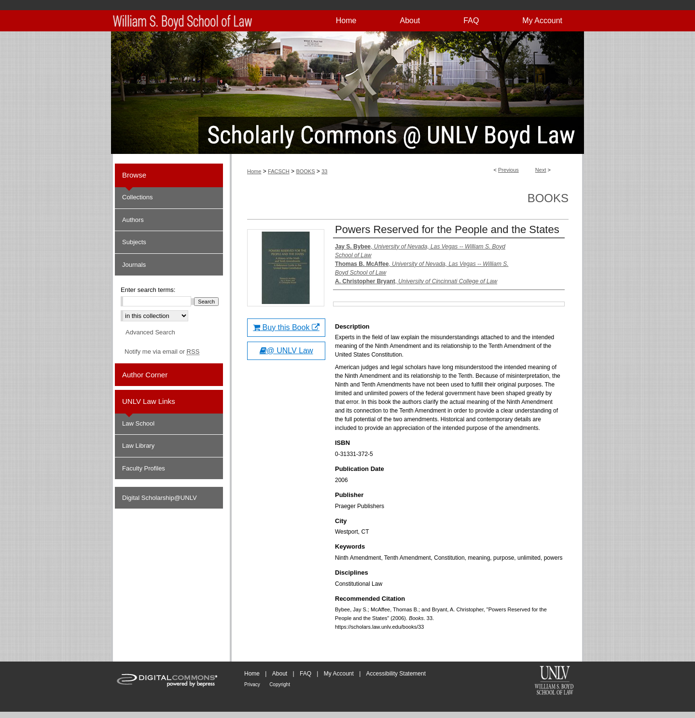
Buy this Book (286, 327)
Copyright (279, 684)
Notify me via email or (162, 352)
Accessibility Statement (396, 673)
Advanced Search (150, 332)
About (279, 673)
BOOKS (305, 171)
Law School (138, 423)
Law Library (138, 445)
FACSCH (279, 171)
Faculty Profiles (143, 468)
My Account (339, 673)
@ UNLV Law (286, 350)
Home (254, 171)
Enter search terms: (148, 289)
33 (324, 171)
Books (548, 198)
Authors (133, 219)
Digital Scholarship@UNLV (159, 497)
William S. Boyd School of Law (554, 681)
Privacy (252, 684)
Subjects (134, 242)
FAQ (305, 673)
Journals (134, 264)
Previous (508, 170)
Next (540, 170)
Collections (137, 197)
